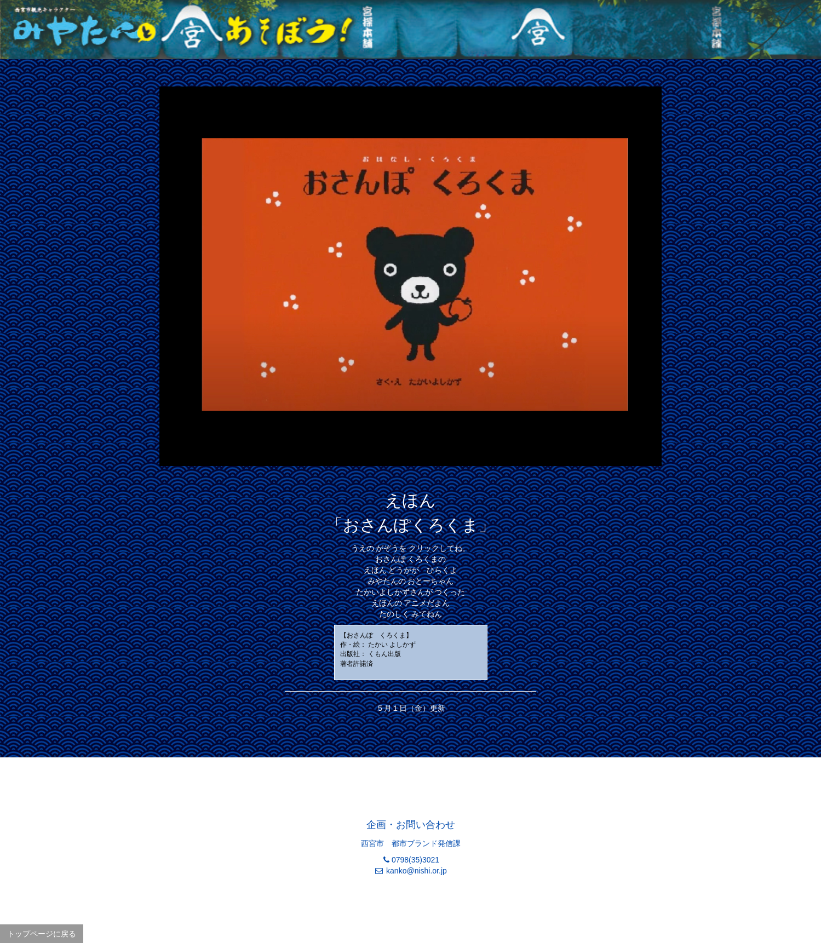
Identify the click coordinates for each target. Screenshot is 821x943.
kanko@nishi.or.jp (416, 870)
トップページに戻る (41, 933)
